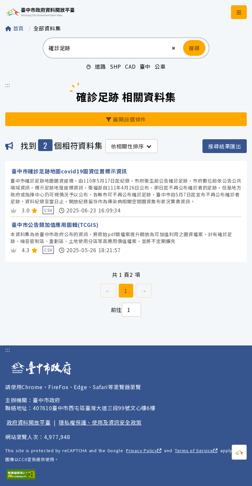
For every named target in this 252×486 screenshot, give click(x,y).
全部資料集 (47, 28)
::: (7, 85)
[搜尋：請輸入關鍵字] (107, 48)
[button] (173, 48)
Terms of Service (196, 450)
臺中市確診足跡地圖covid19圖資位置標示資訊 (69, 171)
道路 (100, 66)
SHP (115, 66)
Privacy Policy (143, 450)
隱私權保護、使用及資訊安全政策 (100, 422)
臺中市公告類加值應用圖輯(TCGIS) (55, 225)
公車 (160, 66)
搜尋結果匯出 (224, 146)
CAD (130, 66)
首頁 (15, 28)
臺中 (145, 66)
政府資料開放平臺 (29, 422)
